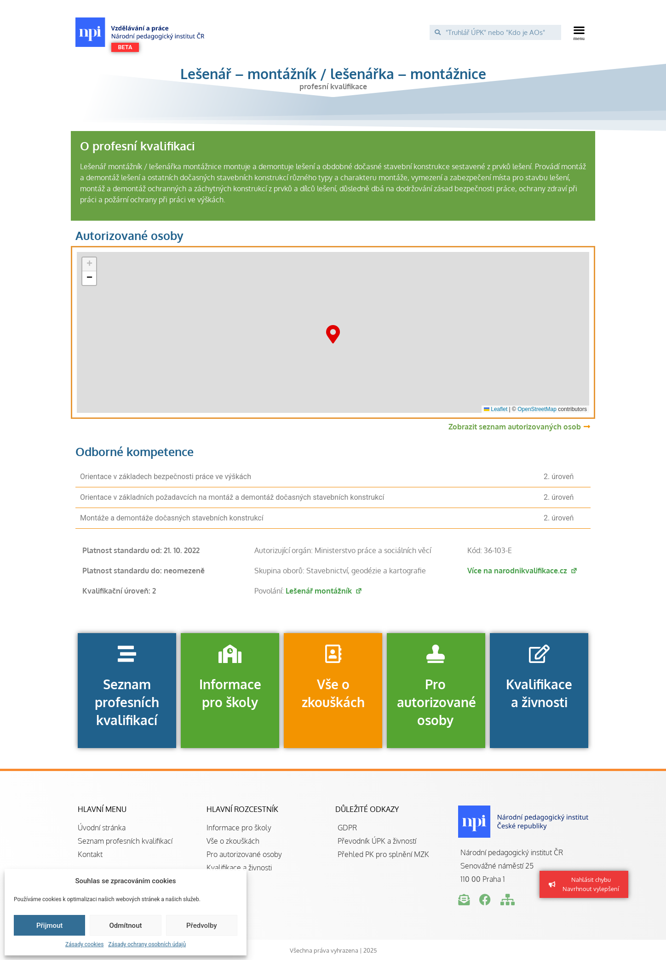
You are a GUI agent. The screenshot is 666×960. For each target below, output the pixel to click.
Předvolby (201, 925)
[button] (579, 32)
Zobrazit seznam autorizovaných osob (514, 426)
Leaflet (495, 409)
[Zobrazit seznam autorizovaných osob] (587, 426)
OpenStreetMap (537, 409)
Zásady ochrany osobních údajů (147, 944)
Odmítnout (125, 925)
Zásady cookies (84, 944)
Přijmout (49, 925)
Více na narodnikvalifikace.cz (522, 570)
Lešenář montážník (324, 590)
